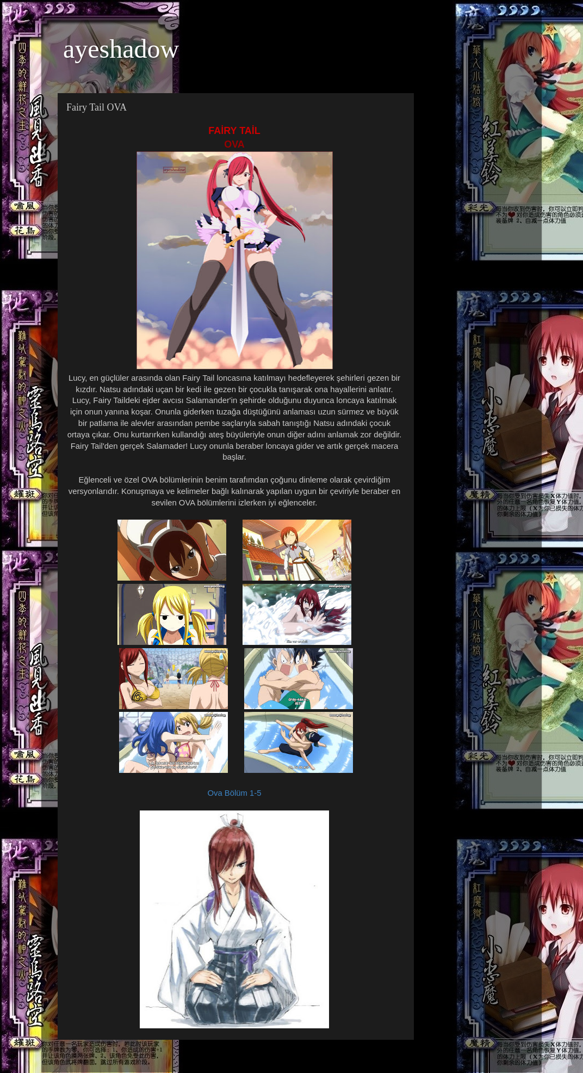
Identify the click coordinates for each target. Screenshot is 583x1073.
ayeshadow (121, 48)
